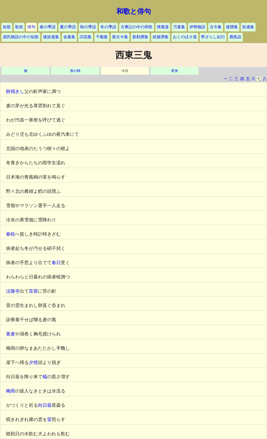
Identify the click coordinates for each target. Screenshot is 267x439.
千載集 (102, 37)
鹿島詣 (235, 37)
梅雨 (10, 391)
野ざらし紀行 (213, 37)
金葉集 (69, 37)
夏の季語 (68, 27)
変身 (174, 71)
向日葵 (45, 405)
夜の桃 (75, 71)
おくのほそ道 (185, 37)
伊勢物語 (197, 27)
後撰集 (232, 27)
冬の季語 (108, 27)
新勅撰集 (140, 37)
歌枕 (19, 27)
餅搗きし (15, 91)
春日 (56, 262)
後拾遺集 (51, 37)
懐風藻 (163, 27)
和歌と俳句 (133, 11)
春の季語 (48, 27)
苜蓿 (33, 291)
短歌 (7, 27)
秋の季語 (88, 27)
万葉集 (179, 27)
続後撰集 (161, 37)
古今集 (216, 27)
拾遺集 (248, 27)
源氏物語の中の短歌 (21, 37)
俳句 (31, 27)
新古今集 (120, 37)
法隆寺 (13, 291)
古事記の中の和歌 (137, 27)
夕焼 (33, 362)
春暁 (10, 234)
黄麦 (10, 333)
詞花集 (86, 37)
